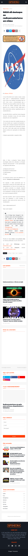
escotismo (14, 508)
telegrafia (14, 506)
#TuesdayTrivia (8, 227)
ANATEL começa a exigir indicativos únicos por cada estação (17, 480)
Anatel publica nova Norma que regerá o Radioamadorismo (17, 462)
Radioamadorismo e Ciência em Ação (13, 282)
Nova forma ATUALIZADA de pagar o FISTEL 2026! (17, 448)
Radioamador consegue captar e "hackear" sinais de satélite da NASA (12, 320)
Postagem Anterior (6, 367)
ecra (14, 496)
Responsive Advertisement (14, 516)
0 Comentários (19, 26)
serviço (14, 504)
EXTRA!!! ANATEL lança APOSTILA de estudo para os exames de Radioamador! (17, 455)
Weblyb (14, 552)
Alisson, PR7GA (9, 93)
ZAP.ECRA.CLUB (7, 245)
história (14, 500)
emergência (14, 498)
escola (14, 502)
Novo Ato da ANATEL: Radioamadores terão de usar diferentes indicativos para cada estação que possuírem (17, 471)
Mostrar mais (22, 265)
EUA (13, 253)
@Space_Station (9, 220)
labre (14, 493)
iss (16, 253)
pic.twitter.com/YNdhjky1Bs (11, 229)
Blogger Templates (13, 551)
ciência (10, 8)
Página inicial (5, 8)
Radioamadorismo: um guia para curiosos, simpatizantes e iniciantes (13, 406)
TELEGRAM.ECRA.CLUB (9, 249)
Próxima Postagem (21, 367)
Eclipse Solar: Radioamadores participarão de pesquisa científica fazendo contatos (12, 301)
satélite (20, 253)
